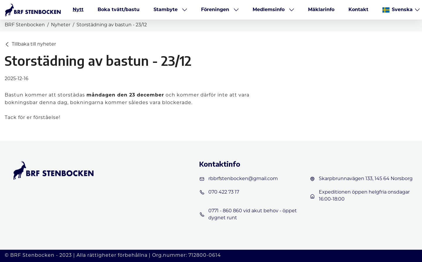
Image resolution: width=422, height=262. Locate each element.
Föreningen (215, 10)
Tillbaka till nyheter (31, 44)
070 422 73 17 (219, 192)
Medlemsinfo (269, 10)
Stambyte (166, 10)
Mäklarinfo (321, 10)
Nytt (78, 10)
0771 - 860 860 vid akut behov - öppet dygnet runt (248, 214)
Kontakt (358, 10)
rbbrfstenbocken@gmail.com (238, 179)
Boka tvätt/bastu (118, 10)
